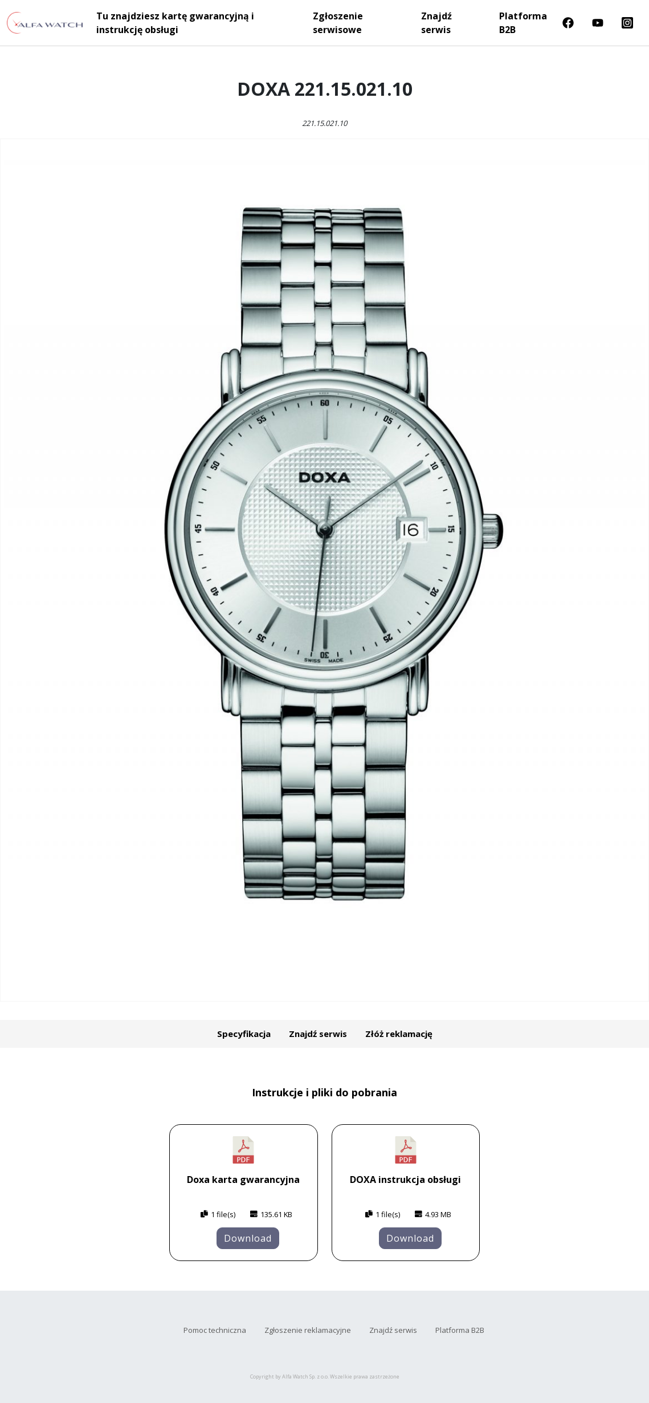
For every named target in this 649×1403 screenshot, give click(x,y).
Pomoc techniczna (214, 1330)
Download (248, 1238)
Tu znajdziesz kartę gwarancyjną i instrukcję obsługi (175, 23)
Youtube (597, 23)
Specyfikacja (244, 1033)
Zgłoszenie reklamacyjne (307, 1330)
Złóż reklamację (398, 1033)
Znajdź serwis (436, 23)
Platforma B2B (523, 23)
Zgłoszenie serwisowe (338, 23)
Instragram (627, 23)
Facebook (568, 23)
